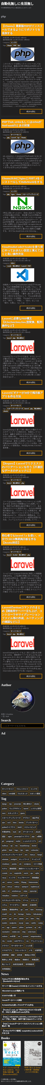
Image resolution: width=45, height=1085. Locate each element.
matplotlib (17, 873)
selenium (5, 859)
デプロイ (26, 818)
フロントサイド (22, 789)
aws (26, 855)
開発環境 (13, 869)
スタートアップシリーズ (30, 194)
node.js (16, 887)
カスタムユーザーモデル (11, 900)
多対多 (19, 955)
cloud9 (4, 914)
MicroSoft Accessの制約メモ (13, 991)
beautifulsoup (24, 846)
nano (27, 923)
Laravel (13, 137)
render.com (16, 932)
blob (31, 909)
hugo (16, 850)
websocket (34, 850)
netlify (33, 923)
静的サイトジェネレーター (29, 869)
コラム (4, 905)
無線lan (17, 960)
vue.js (4, 878)
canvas (9, 882)
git (3, 841)
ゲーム (25, 900)
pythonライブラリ (8, 827)
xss (27, 941)
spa (31, 873)
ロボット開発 (35, 794)
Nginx (13, 194)
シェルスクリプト (29, 841)
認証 (3, 836)
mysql (21, 923)
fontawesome (33, 882)
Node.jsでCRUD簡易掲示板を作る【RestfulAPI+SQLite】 (15, 980)
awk (26, 909)
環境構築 (35, 878)
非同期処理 (30, 964)
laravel (9, 338)
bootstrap (39, 909)
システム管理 (36, 808)
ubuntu (5, 411)
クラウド (5, 946)
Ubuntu (9, 45)
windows (15, 896)
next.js (9, 887)
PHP (14, 45)
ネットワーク (24, 859)
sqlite (37, 873)
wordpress (27, 864)
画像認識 (35, 960)
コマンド (34, 900)
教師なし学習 (7, 960)
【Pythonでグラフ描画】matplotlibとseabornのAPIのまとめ (22, 1032)
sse (19, 936)
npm (27, 850)
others (13, 263)
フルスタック (22, 794)
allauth (38, 832)
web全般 (12, 794)
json (3, 887)
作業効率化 (6, 832)
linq (37, 918)
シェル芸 (29, 946)
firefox (28, 914)
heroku (21, 822)
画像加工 (26, 960)
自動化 (4, 909)
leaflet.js (5, 846)
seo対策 (12, 936)
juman (21, 918)
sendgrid (14, 859)
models (4, 923)
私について (6, 964)
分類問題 (38, 950)
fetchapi (21, 914)
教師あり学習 (30, 955)
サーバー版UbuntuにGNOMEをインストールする (22, 986)
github (4, 850)
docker (34, 846)
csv (10, 914)
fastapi (39, 855)
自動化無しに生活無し (17, 3)
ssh (20, 864)
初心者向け (16, 266)
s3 (8, 891)
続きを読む (31, 111)
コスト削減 (37, 864)
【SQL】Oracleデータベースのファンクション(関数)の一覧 (22, 1025)
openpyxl (25, 887)
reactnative (6, 932)
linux (14, 822)
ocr (3, 927)
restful (18, 841)
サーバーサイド (16, 135)
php (8, 137)
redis (3, 891)
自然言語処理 (18, 964)
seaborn (4, 936)
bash (14, 832)
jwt (27, 918)
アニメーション (37, 941)
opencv (14, 927)
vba (3, 941)
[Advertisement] (22, 758)
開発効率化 (14, 909)
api (22, 909)
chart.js (32, 855)
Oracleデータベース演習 (12, 1000)
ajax (3, 822)
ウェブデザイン (15, 808)
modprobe (12, 923)
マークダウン (15, 905)
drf (20, 832)
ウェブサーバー (24, 878)
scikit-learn (32, 932)
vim (16, 846)
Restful (15, 555)
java (15, 918)
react (3, 813)
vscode (9, 266)
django (4, 804)
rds (39, 927)
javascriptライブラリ (21, 836)
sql (11, 846)
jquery (22, 813)
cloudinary (5, 864)
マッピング (36, 859)
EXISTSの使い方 (9, 995)
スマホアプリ (7, 950)
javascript (17, 804)
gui (10, 918)
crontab (4, 873)
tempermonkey (36, 936)
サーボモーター (17, 946)
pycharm (29, 927)
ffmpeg (23, 882)
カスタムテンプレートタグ (12, 855)
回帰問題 (5, 955)
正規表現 (33, 905)
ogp (8, 927)
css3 (8, 822)
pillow (21, 927)
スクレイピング (30, 827)
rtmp (23, 932)
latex (32, 918)
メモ (30, 950)
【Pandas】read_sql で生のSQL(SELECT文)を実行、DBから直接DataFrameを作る (21, 1011)
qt (35, 927)
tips (19, 45)
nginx (10, 836)
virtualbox (5, 896)
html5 (20, 827)
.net (3, 882)
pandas (14, 864)
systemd (25, 936)
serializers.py (16, 891)
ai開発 (39, 836)
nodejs (40, 923)
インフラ (14, 42)
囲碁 (13, 955)
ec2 (40, 841)
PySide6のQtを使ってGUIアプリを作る (17, 1005)
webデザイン (19, 941)
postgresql (9, 841)
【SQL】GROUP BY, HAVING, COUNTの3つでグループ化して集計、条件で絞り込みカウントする (22, 1018)
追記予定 (35, 818)
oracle (26, 873)
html (10, 850)
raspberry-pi (35, 887)
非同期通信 (6, 969)
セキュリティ (13, 813)
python (4, 808)
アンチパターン (32, 822)
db (15, 914)
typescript (33, 891)
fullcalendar (37, 914)
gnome (4, 918)
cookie (16, 882)
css (11, 873)
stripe (25, 891)
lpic (22, 850)
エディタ (23, 896)
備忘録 (24, 905)
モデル (4, 869)
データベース (28, 832)
